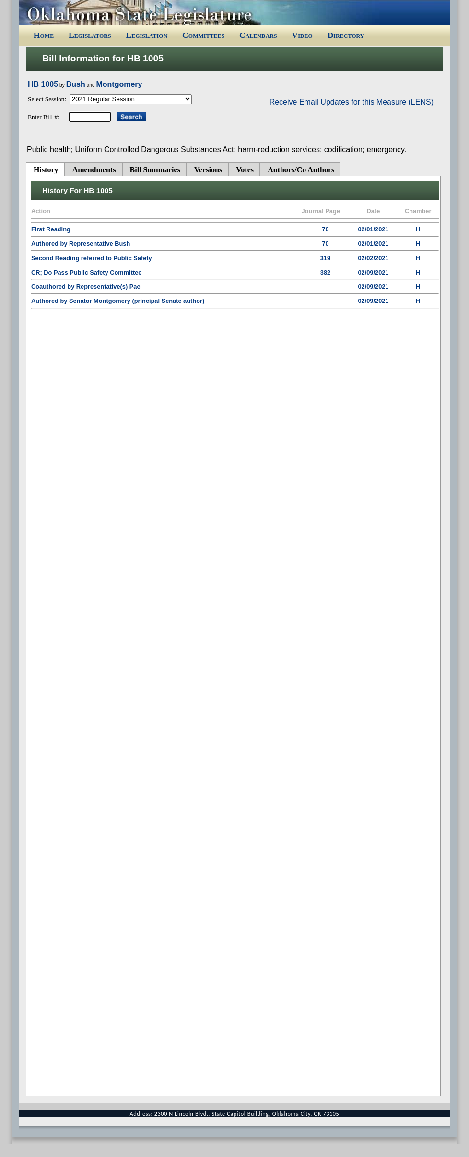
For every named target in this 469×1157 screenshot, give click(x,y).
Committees (203, 35)
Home (44, 35)
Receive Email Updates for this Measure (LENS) (352, 102)
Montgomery (119, 84)
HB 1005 (43, 84)
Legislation (146, 35)
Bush (75, 84)
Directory (346, 35)
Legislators (90, 35)
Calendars (258, 35)
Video (302, 35)
